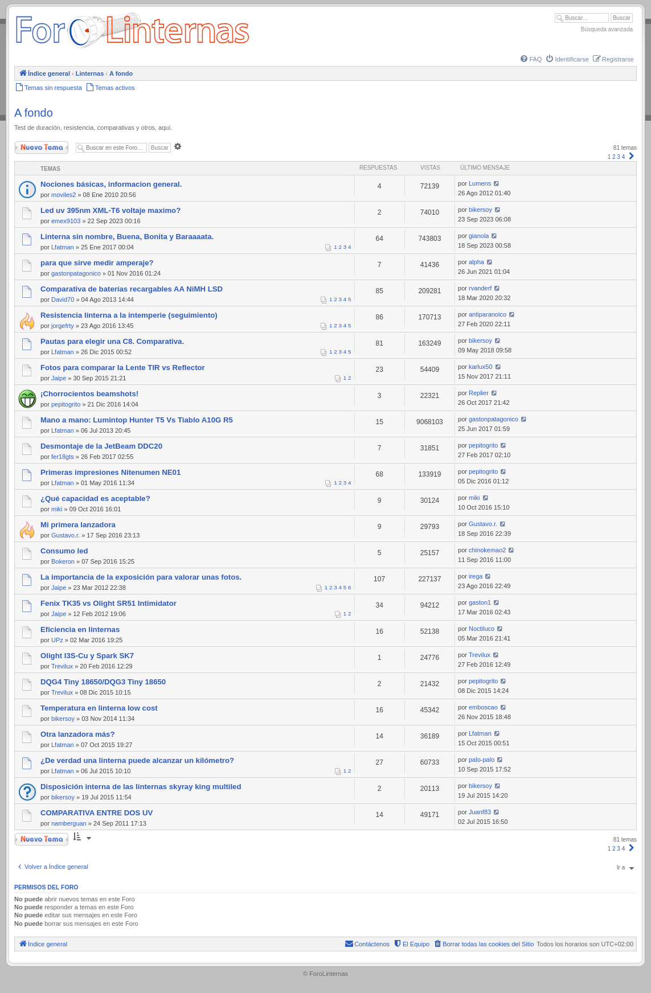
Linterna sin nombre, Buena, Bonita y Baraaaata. (127, 236)
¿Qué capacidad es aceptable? (95, 498)
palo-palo (481, 759)
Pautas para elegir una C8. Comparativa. (112, 341)
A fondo (33, 112)
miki (57, 509)
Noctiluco (481, 628)
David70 (62, 299)
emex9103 (65, 221)
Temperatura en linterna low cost (99, 708)
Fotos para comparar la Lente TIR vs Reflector (122, 367)
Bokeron (63, 561)
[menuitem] (530, 59)
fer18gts (62, 456)
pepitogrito (65, 404)
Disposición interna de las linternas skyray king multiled (140, 786)
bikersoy (480, 209)
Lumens (480, 183)
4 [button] (623, 157)
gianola (479, 235)
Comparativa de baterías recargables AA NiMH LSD (131, 289)
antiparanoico (487, 314)
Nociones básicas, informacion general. (111, 184)
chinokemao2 (487, 550)
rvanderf (480, 288)
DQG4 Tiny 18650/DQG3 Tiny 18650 (103, 682)
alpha (476, 261)
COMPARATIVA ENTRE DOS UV (96, 813)
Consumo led (64, 551)
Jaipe (58, 378)
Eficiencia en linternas (80, 629)
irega (475, 576)
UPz (57, 640)
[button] (632, 157)
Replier (479, 392)
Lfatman (62, 247)
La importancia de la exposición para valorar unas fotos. (140, 577)
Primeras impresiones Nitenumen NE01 (110, 472)
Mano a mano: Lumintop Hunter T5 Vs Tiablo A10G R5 (136, 420)
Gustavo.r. (65, 535)
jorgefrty (62, 325)
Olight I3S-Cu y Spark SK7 (87, 655)
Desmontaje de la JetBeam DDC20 (101, 446)
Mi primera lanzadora (78, 524)
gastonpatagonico (76, 273)
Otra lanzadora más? (77, 734)
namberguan (69, 823)
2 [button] (614, 157)
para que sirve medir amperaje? (97, 262)
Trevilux (62, 666)
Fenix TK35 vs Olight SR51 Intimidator (108, 603)
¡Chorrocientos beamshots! (89, 393)
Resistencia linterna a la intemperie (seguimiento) (129, 315)
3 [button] (618, 157)
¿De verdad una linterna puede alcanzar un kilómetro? (137, 760)
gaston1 (480, 602)
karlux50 (481, 366)
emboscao (483, 707)
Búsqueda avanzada (607, 29)
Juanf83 (480, 812)
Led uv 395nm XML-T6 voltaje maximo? (110, 210)
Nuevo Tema (41, 147)
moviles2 (63, 194)
